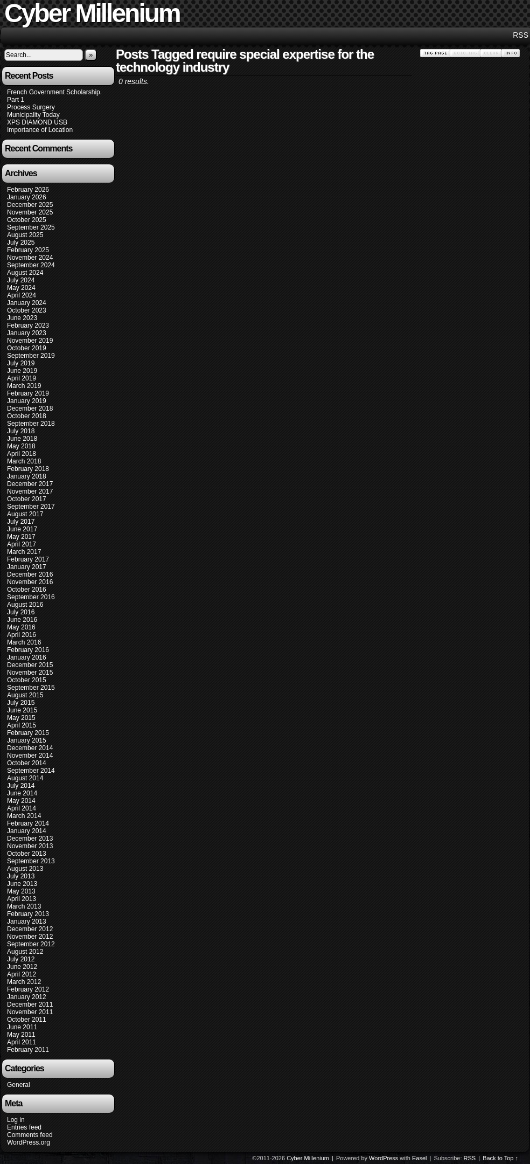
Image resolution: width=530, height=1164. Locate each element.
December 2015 (30, 665)
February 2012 (28, 989)
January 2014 (26, 831)
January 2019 (26, 401)
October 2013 (26, 853)
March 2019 (24, 386)
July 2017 (20, 521)
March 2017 (24, 552)
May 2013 (21, 891)
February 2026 (28, 189)
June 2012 (22, 967)
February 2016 (28, 650)
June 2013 (22, 884)
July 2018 (20, 431)
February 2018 (28, 469)
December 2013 (30, 838)
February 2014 (28, 823)
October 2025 (26, 220)
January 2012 (26, 997)
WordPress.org (28, 1142)
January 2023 (26, 333)
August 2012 (25, 951)
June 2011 (22, 1027)
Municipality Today (33, 115)
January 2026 (26, 197)
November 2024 (30, 257)
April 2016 (21, 635)
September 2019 (31, 355)
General (18, 1085)
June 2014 (22, 793)
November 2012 (30, 936)
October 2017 (26, 499)
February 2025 (28, 250)
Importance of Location (40, 130)
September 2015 (31, 687)
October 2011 (26, 1019)
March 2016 (24, 642)
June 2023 (22, 318)
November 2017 (30, 491)
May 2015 (21, 718)
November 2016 (30, 582)
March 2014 (24, 816)
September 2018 (31, 423)
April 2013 (21, 899)
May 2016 (21, 627)
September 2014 (31, 770)
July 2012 (20, 959)
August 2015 (25, 695)
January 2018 (26, 476)
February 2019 (28, 393)
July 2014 (20, 785)
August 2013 (25, 868)
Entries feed (24, 1127)
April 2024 (21, 295)
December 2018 (30, 408)
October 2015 (26, 680)
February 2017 (28, 559)
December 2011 (30, 1004)
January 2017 (26, 567)
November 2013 (30, 846)
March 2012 (24, 982)
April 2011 (21, 1042)
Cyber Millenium (308, 1158)
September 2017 (31, 506)
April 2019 (21, 378)
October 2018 (26, 416)
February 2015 (28, 733)
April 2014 (21, 808)
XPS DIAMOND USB (37, 122)
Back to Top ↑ (500, 1158)
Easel (419, 1158)
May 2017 (21, 537)
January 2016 (26, 657)
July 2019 (20, 363)
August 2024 (25, 272)
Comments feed (30, 1135)
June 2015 (22, 710)
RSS (520, 35)
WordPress (383, 1158)
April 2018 (21, 454)
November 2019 (30, 340)
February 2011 (28, 1050)
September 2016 (31, 597)
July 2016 (20, 612)
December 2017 (30, 484)
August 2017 (25, 514)
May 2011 (21, 1034)
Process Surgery (31, 107)
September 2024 (31, 265)
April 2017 (21, 544)
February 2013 (28, 914)
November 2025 (30, 212)
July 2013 (20, 876)
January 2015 (26, 740)
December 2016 (30, 574)
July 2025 (20, 242)
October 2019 (26, 348)
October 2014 (26, 763)
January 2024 (26, 303)
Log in (16, 1120)
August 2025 (25, 235)
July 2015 (20, 702)
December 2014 (30, 748)
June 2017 (22, 529)
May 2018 (21, 446)
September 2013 (31, 861)
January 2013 (26, 921)
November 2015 (30, 672)
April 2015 (21, 725)
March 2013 (24, 906)
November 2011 (30, 1012)
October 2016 (26, 589)
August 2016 (25, 604)
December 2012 (30, 929)
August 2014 (25, 778)
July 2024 (20, 280)
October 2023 (26, 310)
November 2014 (30, 755)
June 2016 (22, 619)
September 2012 (31, 944)
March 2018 (24, 461)
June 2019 (22, 371)
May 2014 (21, 801)
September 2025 (31, 227)
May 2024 (21, 288)
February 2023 (28, 325)
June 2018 (22, 438)
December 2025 (30, 205)
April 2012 (21, 974)
